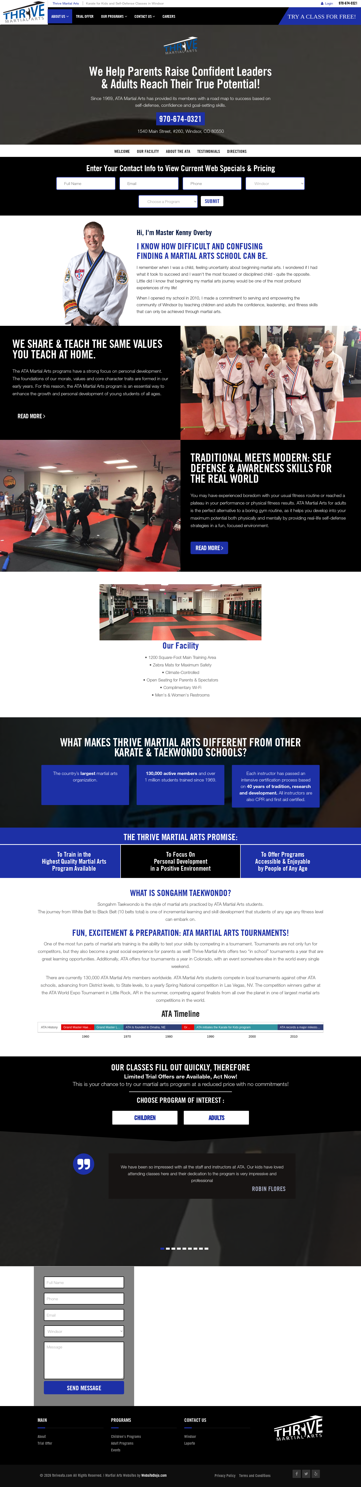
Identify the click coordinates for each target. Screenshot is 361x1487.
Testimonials (208, 151)
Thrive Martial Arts (66, 3)
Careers (168, 16)
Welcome (122, 151)
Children (144, 1118)
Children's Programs (126, 1436)
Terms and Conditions (254, 1475)
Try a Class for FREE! (322, 16)
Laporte (189, 1443)
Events (115, 1449)
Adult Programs (122, 1443)
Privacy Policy (225, 1475)
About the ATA (178, 151)
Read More (31, 416)
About (42, 1436)
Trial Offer (85, 16)
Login (327, 3)
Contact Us (144, 18)
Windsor (190, 1436)
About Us (59, 18)
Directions (237, 151)
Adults (216, 1118)
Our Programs (114, 18)
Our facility (148, 151)
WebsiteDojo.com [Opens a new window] (154, 1475)
